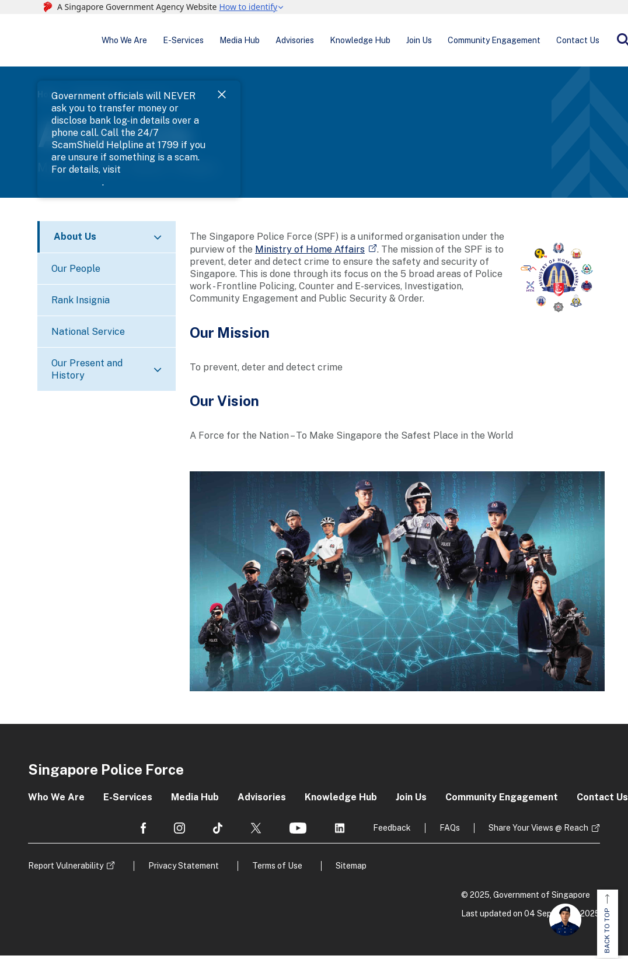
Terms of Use (277, 869)
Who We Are (128, 42)
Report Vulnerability (65, 869)
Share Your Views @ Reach (538, 831)
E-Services (180, 42)
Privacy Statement (183, 869)
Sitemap (351, 869)
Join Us (390, 42)
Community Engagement (459, 42)
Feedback (392, 831)
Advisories (279, 42)
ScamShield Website (500, 112)
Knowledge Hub (338, 42)
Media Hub (230, 42)
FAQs (449, 831)
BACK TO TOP (607, 924)
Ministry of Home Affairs (310, 252)
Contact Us (536, 42)
